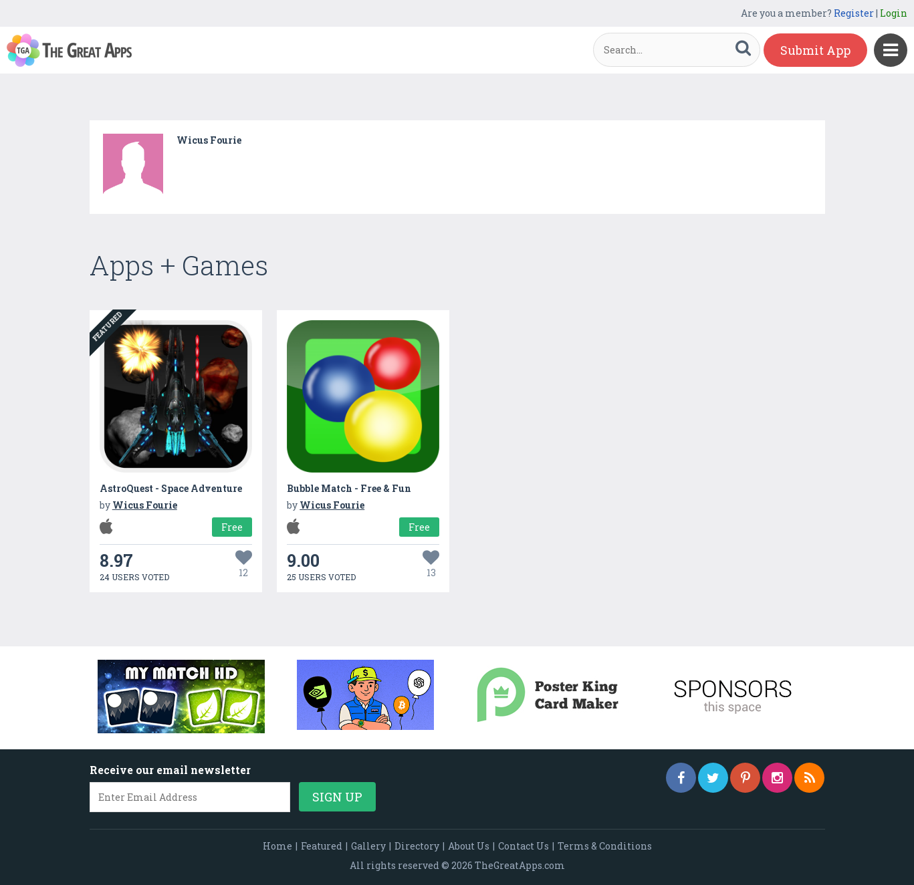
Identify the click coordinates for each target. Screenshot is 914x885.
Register (854, 13)
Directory (416, 846)
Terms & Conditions (605, 846)
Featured (321, 846)
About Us (468, 846)
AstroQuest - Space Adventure (171, 488)
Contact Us (523, 846)
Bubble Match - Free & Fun (349, 488)
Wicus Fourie (209, 140)
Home (277, 846)
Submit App (815, 50)
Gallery (368, 846)
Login (893, 13)
